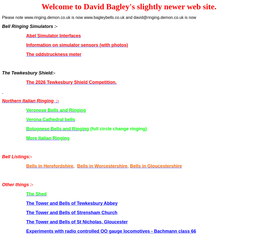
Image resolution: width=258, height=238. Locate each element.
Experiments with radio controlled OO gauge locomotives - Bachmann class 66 (111, 231)
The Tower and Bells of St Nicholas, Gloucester (77, 221)
